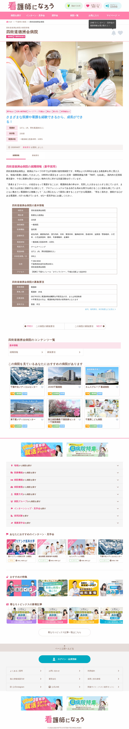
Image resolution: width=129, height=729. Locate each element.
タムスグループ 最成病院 (97, 387)
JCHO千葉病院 (55, 387)
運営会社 (52, 679)
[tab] (64, 465)
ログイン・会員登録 (67, 659)
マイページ (112, 15)
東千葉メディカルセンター (23, 419)
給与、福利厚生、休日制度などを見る (99, 309)
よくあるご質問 (16, 671)
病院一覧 (74, 15)
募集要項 (26, 147)
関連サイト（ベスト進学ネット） (101, 687)
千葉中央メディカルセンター (24, 387)
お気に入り (94, 15)
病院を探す (16, 15)
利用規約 (91, 671)
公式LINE (55, 687)
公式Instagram (18, 687)
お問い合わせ (54, 671)
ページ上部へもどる (64, 649)
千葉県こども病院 (93, 419)
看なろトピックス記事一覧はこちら (64, 632)
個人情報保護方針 (17, 679)
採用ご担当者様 (94, 679)
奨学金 (55, 15)
